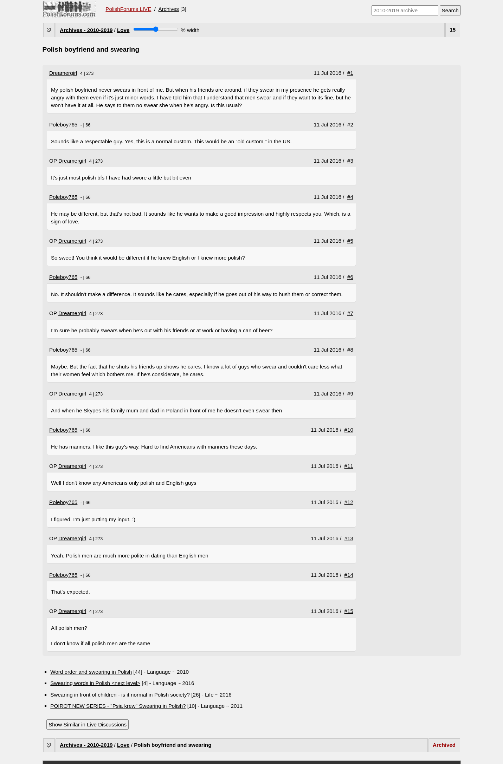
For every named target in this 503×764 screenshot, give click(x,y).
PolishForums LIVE (128, 9)
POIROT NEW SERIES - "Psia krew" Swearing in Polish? (118, 706)
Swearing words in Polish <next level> (95, 683)
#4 (350, 197)
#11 (348, 466)
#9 (350, 394)
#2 (350, 125)
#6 (350, 277)
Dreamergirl (63, 73)
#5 (350, 241)
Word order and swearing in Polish (91, 672)
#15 (348, 611)
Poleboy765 (63, 125)
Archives (169, 9)
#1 (350, 73)
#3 (350, 161)
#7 (350, 313)
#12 (348, 502)
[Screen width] (156, 29)
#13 (348, 538)
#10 (348, 430)
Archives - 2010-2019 (86, 30)
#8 (350, 350)
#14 (348, 575)
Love (123, 30)
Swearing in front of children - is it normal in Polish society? (120, 695)
